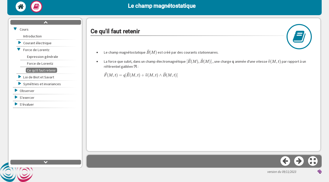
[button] (313, 161)
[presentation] (151, 52)
